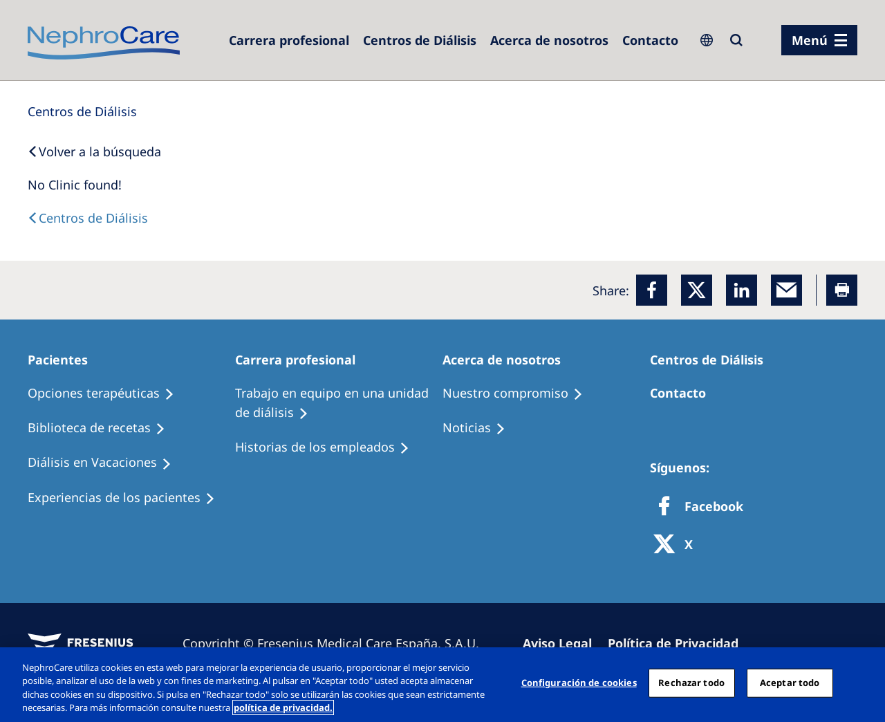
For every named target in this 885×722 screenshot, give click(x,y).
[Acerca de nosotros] (549, 40)
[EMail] (786, 290)
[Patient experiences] (127, 498)
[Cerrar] (863, 682)
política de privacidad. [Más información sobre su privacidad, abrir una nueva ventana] (283, 707)
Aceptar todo (790, 682)
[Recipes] (103, 428)
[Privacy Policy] (679, 643)
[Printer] (841, 290)
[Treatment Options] (107, 393)
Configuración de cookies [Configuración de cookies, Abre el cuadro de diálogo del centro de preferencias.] (579, 682)
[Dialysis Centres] (289, 40)
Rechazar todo (691, 682)
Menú (810, 40)
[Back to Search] (94, 151)
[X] (677, 545)
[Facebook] (651, 290)
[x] (696, 290)
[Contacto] (650, 40)
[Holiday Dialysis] (106, 462)
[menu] (819, 40)
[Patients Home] (64, 359)
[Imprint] (563, 643)
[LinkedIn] (741, 290)
